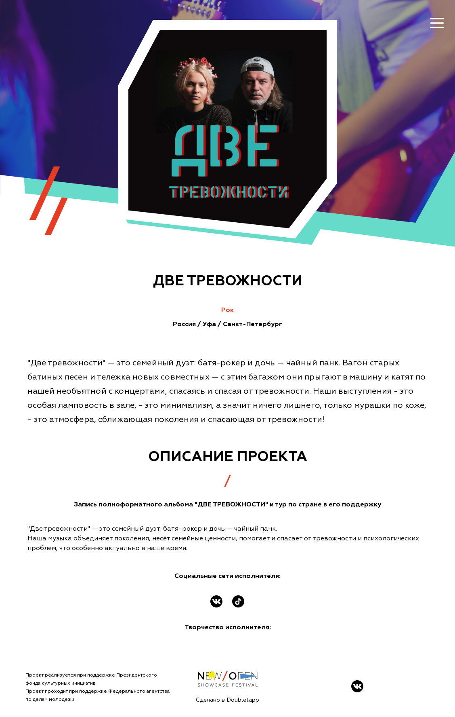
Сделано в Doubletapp (227, 699)
